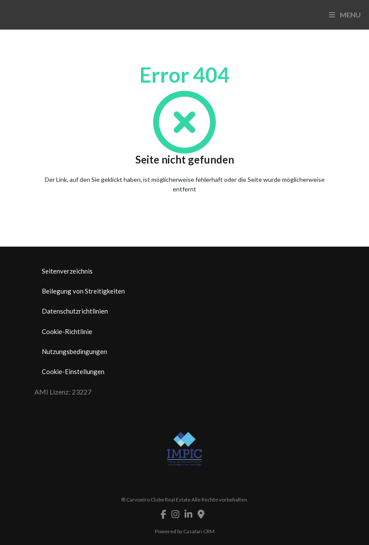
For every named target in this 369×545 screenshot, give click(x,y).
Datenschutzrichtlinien (75, 311)
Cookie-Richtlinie (67, 331)
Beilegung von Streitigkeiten (83, 291)
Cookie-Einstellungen (73, 371)
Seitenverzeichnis (67, 271)
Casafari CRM (199, 531)
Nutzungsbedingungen (74, 351)
